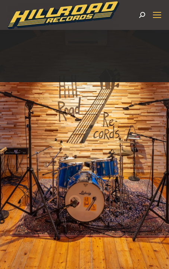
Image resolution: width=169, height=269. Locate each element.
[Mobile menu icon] (157, 14)
